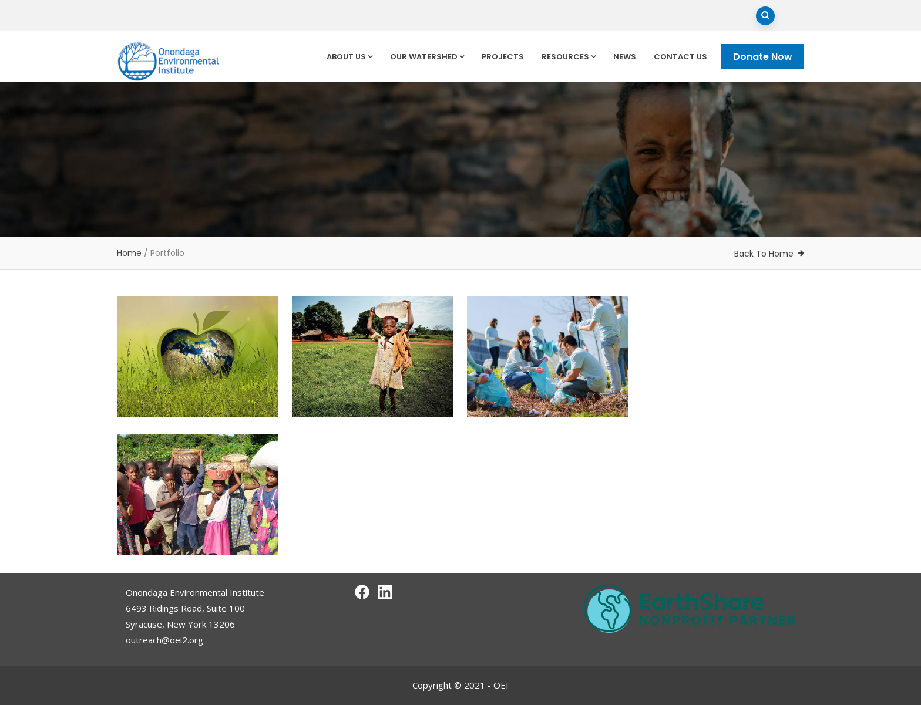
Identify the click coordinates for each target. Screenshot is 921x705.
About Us (349, 56)
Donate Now (762, 56)
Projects (503, 56)
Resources (569, 56)
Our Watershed (427, 56)
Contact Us (680, 56)
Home (129, 253)
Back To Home (764, 253)
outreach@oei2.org (164, 640)
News (624, 56)
